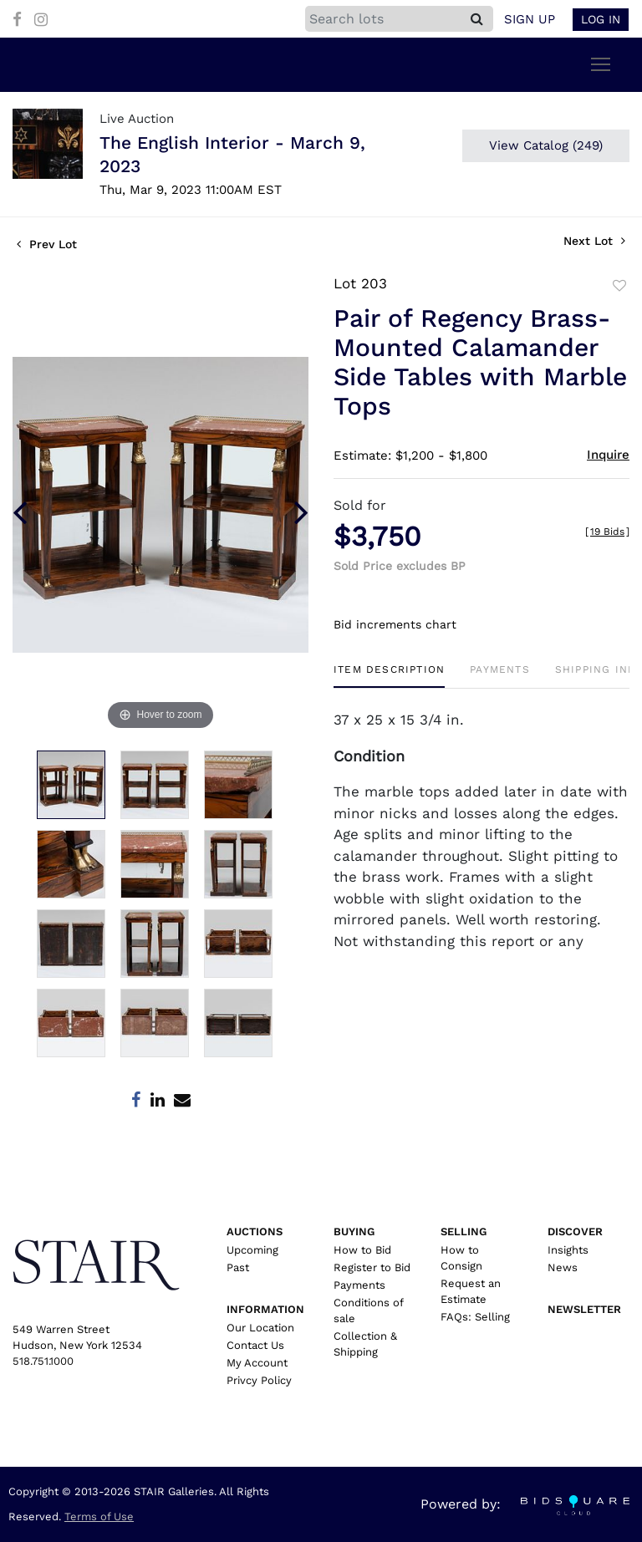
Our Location (260, 1327)
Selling (464, 1231)
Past (238, 1267)
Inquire (608, 454)
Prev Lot (47, 244)
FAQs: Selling (475, 1316)
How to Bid (362, 1250)
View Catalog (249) (546, 145)
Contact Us (255, 1345)
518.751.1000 (43, 1361)
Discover (575, 1231)
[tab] (389, 676)
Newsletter (584, 1309)
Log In (600, 19)
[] (607, 531)
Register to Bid (372, 1267)
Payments (359, 1285)
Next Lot (594, 240)
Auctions (255, 1231)
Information (265, 1309)
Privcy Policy (259, 1380)
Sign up (529, 19)
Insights (568, 1250)
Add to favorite (619, 286)
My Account (257, 1362)
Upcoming (252, 1250)
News (563, 1267)
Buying (354, 1231)
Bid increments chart (395, 624)
